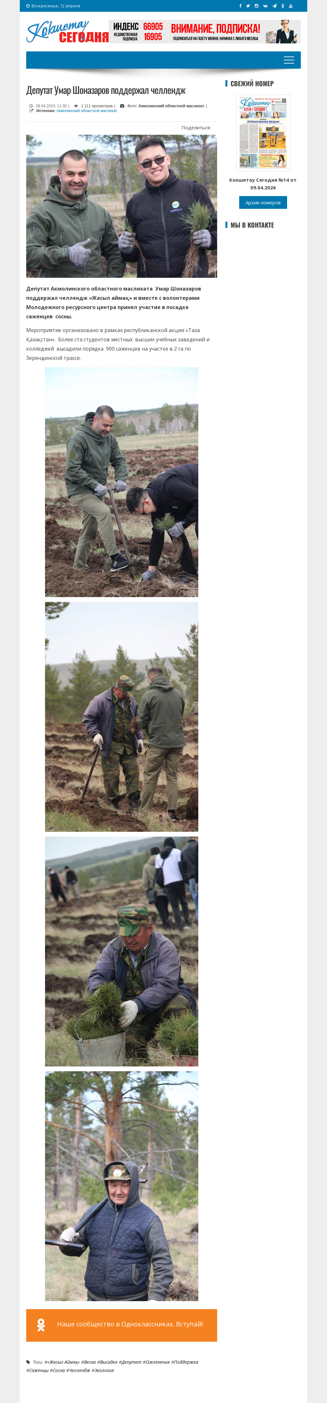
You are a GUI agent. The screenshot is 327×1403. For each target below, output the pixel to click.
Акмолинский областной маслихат (87, 111)
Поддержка (186, 1362)
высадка (109, 1362)
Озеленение (158, 1362)
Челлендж (79, 1370)
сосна (59, 1370)
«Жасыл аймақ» (63, 1362)
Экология (104, 1370)
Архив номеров (263, 202)
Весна (90, 1362)
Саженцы (39, 1370)
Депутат (131, 1362)
